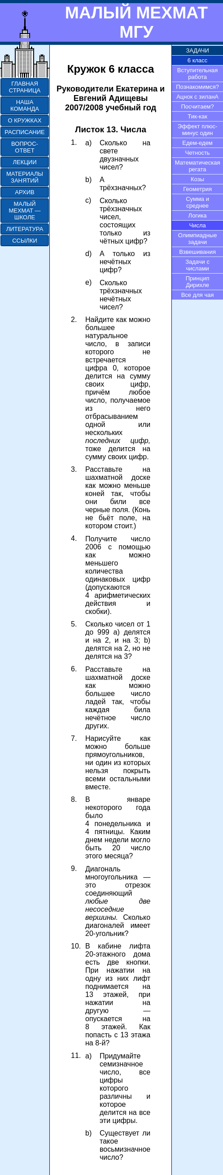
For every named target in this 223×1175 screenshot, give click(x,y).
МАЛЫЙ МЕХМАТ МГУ (136, 22)
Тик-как (197, 116)
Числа (197, 225)
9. (74, 868)
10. (76, 946)
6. (74, 669)
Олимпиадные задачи (197, 238)
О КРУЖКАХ (25, 120)
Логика (197, 215)
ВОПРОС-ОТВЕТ (24, 147)
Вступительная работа (197, 73)
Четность (197, 152)
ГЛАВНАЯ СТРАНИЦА (24, 87)
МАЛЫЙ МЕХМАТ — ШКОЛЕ (24, 210)
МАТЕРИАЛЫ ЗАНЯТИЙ (24, 177)
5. (74, 624)
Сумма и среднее (197, 202)
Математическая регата (197, 166)
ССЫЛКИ (24, 240)
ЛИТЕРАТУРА (25, 229)
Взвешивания (197, 251)
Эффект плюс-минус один (198, 129)
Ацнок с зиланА (197, 96)
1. (74, 142)
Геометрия (197, 189)
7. (74, 738)
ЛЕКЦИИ (24, 162)
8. (74, 799)
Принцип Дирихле (198, 281)
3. (74, 469)
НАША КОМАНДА (24, 105)
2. (74, 319)
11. (76, 1055)
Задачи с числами (197, 265)
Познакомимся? (197, 86)
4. (74, 538)
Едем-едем (197, 142)
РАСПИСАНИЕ (24, 132)
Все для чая (197, 295)
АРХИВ (24, 192)
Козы (197, 179)
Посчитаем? (197, 106)
